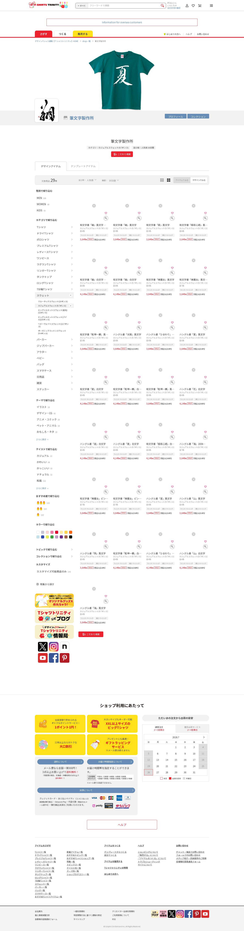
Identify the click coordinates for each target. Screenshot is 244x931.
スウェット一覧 (42, 883)
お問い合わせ (203, 34)
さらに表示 (41, 439)
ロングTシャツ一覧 (43, 877)
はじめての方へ (111, 873)
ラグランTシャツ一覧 (44, 867)
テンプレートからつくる (115, 851)
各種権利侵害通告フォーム (188, 861)
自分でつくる (110, 855)
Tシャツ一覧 (40, 851)
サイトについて (145, 864)
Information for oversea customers (122, 22)
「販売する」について (148, 855)
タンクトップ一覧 (43, 874)
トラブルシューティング (149, 861)
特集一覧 (71, 861)
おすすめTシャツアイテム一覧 (48, 896)
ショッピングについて (148, 851)
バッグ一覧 (40, 890)
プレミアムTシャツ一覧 (45, 858)
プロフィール (175, 116)
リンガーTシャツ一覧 (44, 871)
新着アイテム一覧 (75, 851)
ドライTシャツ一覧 (43, 855)
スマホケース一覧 (43, 893)
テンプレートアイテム (83, 166)
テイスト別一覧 (74, 867)
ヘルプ (189, 34)
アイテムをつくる (112, 845)
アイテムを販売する (113, 861)
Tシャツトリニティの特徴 (116, 867)
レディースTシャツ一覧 (45, 861)
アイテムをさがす (43, 845)
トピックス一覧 (74, 864)
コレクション (198, 116)
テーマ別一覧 (73, 871)
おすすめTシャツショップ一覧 (80, 858)
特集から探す (47, 584)
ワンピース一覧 (42, 864)
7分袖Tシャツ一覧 (43, 880)
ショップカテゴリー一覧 (78, 874)
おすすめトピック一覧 (77, 855)
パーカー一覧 (41, 887)
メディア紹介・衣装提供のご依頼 (191, 858)
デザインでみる (199, 180)
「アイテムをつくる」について (152, 858)
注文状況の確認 (173, 8)
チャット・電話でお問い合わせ (190, 851)
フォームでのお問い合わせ (188, 855)
